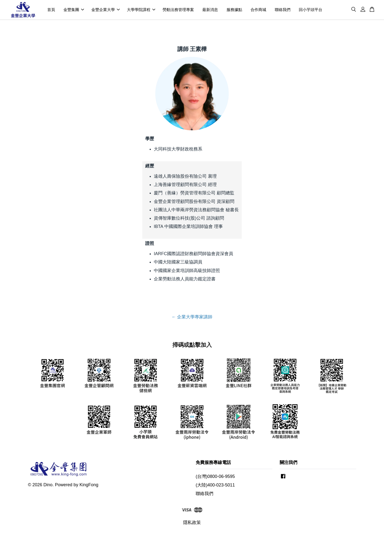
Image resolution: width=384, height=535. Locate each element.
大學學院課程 (141, 10)
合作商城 (258, 10)
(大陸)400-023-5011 (215, 486)
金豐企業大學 (105, 10)
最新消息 (210, 10)
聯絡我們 (282, 10)
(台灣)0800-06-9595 (215, 477)
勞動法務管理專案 (178, 10)
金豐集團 (73, 10)
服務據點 (234, 10)
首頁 (51, 10)
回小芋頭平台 (310, 10)
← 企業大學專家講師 (191, 318)
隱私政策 (192, 523)
